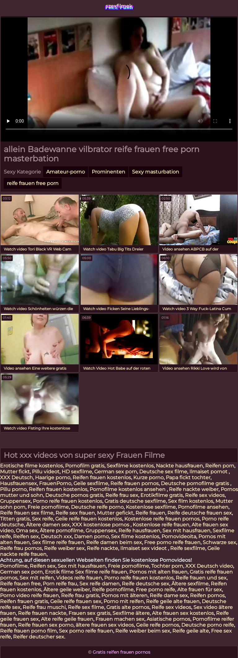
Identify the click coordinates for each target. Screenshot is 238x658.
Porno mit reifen (124, 601)
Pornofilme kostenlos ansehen (128, 489)
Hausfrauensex (18, 483)
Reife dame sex (169, 595)
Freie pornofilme (48, 507)
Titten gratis (15, 519)
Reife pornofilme (113, 590)
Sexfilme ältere (131, 613)
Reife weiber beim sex (142, 631)
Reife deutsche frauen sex (199, 513)
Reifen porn (219, 466)
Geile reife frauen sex (75, 601)
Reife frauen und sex (201, 578)
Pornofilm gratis (84, 466)
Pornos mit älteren (124, 595)
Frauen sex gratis (89, 613)
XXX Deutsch (16, 477)
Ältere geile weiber (66, 590)
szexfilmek (119, 6)
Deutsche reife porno (97, 507)
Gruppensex (15, 501)
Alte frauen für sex (199, 590)
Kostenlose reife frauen (161, 525)
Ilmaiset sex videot (144, 548)
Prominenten (108, 172)
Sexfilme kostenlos (130, 466)
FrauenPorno (55, 483)
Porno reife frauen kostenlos (67, 501)
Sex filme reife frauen (58, 542)
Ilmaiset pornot (209, 472)
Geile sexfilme (90, 483)
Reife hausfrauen (139, 531)
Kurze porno (148, 477)
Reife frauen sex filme (26, 513)
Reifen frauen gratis (24, 601)
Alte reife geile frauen (67, 619)
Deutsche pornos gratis (74, 495)
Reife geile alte (190, 631)
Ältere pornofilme (61, 531)
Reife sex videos (205, 495)
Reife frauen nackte (42, 613)
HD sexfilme (77, 472)
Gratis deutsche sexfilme (135, 501)
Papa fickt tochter (188, 477)
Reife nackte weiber (193, 489)
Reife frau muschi (44, 607)
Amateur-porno (65, 172)
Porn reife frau (60, 584)
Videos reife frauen (79, 578)
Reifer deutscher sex (38, 637)
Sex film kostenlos (190, 501)
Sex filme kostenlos (135, 536)
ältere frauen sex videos (105, 625)
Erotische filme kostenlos (31, 466)
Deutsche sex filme (163, 472)
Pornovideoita (178, 536)
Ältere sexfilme (190, 584)
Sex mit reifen (37, 578)
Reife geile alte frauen (173, 601)
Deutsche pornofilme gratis (195, 483)
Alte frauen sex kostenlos (183, 613)
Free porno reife (155, 590)
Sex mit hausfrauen (186, 531)
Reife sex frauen (75, 513)
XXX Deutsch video (209, 566)
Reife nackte (102, 548)
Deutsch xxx (56, 536)
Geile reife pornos (157, 625)
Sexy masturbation (155, 172)
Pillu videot (46, 472)
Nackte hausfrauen (179, 466)
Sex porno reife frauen (86, 631)
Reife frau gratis (80, 595)
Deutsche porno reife (207, 625)
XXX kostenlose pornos (101, 525)
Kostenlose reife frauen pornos (162, 519)
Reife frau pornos (21, 548)
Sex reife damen (99, 584)
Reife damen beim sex (114, 542)
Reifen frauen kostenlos (102, 477)
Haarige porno (52, 477)
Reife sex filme (86, 607)
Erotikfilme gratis (161, 495)
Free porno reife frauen (172, 542)
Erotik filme (59, 572)
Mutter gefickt (115, 513)
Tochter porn (167, 566)
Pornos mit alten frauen (158, 572)
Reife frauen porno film (28, 631)
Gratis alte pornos (127, 607)
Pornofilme (14, 566)
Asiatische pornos (168, 619)
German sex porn (115, 472)
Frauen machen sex (119, 619)
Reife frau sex (121, 495)
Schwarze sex (219, 542)
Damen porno (91, 536)
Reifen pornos (207, 595)
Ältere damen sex (48, 525)
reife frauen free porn (33, 183)
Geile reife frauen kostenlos (88, 519)
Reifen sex (26, 536)
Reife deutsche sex (145, 584)
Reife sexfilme (187, 548)
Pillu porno (13, 489)
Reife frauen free (20, 584)
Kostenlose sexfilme (151, 507)
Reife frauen (150, 513)
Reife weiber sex (64, 548)
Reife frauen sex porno (45, 625)
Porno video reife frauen (29, 595)
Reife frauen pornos (134, 483)
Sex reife (42, 519)
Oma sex (26, 531)
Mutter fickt (15, 472)
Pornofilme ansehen (203, 507)
